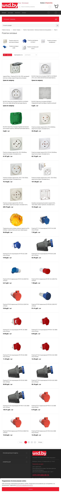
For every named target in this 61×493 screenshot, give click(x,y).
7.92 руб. (45, 234)
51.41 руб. (45, 310)
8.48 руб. (16, 335)
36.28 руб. (16, 234)
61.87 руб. (16, 158)
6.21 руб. (16, 284)
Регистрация (25, 2)
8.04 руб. (45, 335)
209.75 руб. (16, 208)
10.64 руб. (16, 436)
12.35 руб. (45, 360)
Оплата (24, 12)
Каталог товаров (30, 19)
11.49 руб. (16, 360)
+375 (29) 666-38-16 (40, 475)
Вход (19, 2)
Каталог (4, 12)
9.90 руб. (16, 259)
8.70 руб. (45, 411)
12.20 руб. (45, 436)
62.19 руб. (45, 158)
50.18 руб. (45, 386)
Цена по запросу (16, 82)
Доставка (10, 12)
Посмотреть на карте (37, 464)
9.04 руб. (16, 310)
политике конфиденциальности (24, 485)
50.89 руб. (16, 386)
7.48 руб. (45, 284)
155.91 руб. (16, 411)
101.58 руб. (45, 183)
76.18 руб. (16, 183)
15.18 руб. (45, 208)
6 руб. (45, 107)
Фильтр (7, 55)
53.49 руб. (45, 259)
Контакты (17, 12)
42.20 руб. (45, 132)
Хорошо (30, 489)
